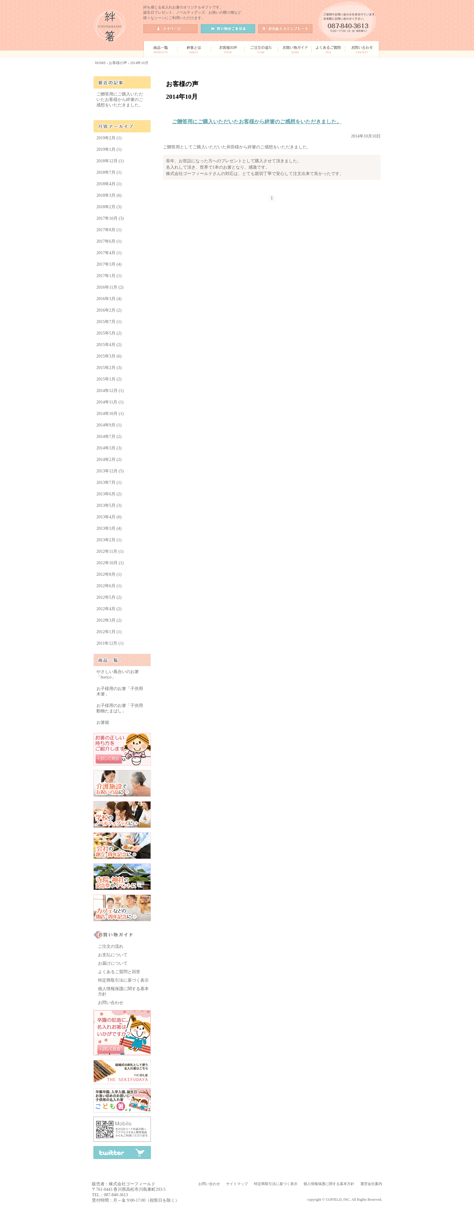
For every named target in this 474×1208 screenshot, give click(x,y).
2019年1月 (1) (109, 149)
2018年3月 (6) (109, 195)
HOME (100, 63)
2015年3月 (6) (109, 356)
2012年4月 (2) (109, 609)
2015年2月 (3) (109, 367)
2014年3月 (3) (109, 448)
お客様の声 (118, 63)
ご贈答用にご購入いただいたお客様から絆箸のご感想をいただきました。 (257, 122)
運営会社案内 (371, 1184)
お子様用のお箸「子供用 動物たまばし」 (119, 708)
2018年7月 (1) (109, 172)
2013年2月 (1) (109, 540)
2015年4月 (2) (109, 344)
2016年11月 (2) (109, 287)
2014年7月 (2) (109, 436)
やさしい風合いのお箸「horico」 (117, 674)
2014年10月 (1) (110, 413)
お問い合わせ (110, 1002)
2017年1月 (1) (109, 276)
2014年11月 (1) (109, 402)
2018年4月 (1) (109, 184)
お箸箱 (102, 722)
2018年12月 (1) (110, 161)
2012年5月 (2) (109, 597)
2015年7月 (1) (109, 321)
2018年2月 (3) (109, 207)
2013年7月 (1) (109, 482)
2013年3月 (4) (109, 528)
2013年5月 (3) (109, 505)
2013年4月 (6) (109, 517)
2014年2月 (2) (109, 459)
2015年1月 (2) (109, 379)
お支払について (113, 955)
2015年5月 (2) (109, 333)
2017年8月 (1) (109, 230)
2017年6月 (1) (109, 241)
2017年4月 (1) (109, 253)
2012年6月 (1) (109, 586)
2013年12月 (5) (110, 471)
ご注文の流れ (110, 946)
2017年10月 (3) (110, 218)
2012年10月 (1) (110, 563)
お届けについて (113, 963)
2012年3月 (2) (109, 620)
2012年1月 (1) (109, 632)
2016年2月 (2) (109, 310)
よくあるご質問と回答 (119, 972)
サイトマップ (237, 1184)
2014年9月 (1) (109, 425)
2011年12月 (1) (109, 643)
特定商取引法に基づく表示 (123, 980)
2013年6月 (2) (109, 494)
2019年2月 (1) (109, 138)
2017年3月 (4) (109, 264)
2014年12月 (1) (110, 390)
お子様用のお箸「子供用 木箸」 (119, 691)
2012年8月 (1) (109, 574)
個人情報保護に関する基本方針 (329, 1184)
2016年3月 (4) (109, 298)
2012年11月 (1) (109, 551)
